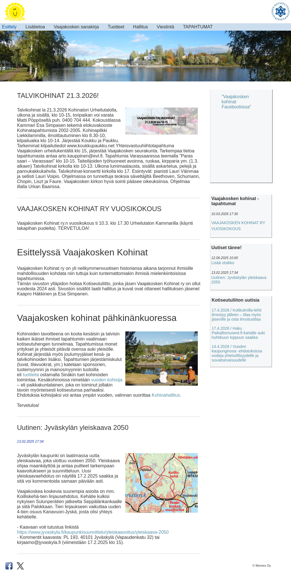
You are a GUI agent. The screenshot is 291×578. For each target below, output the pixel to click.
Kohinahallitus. (166, 395)
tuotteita (31, 374)
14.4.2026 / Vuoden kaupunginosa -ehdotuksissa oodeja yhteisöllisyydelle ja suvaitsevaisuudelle (237, 353)
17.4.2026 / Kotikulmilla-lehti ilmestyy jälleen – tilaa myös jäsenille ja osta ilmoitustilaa (236, 314)
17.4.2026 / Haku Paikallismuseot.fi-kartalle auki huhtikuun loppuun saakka (238, 333)
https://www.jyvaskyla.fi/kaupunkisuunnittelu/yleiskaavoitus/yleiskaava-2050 (93, 532)
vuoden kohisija (106, 379)
